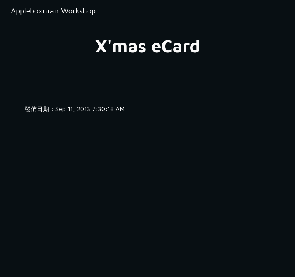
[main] (147, 46)
